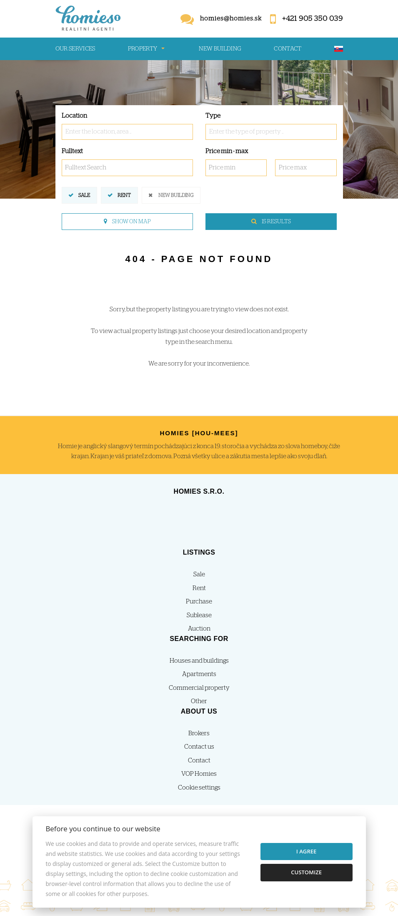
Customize (306, 872)
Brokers (199, 733)
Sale (84, 195)
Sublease (199, 615)
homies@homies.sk (231, 18)
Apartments (199, 674)
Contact (288, 49)
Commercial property (199, 688)
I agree (306, 851)
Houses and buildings (199, 661)
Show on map (127, 222)
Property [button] (143, 49)
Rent (124, 195)
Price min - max (226, 151)
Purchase (199, 601)
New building (220, 49)
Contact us (199, 747)
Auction (199, 629)
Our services (75, 49)
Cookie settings (199, 788)
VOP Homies (199, 774)
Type (212, 116)
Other (199, 701)
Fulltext (72, 151)
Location (74, 116)
